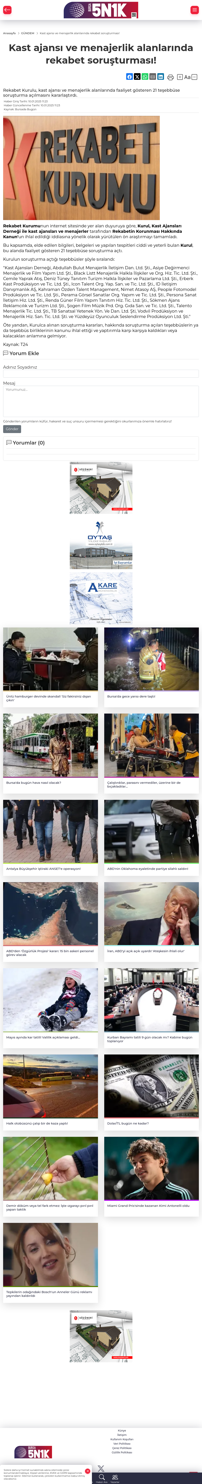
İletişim (122, 1434)
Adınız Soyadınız (20, 367)
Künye (122, 1430)
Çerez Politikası (122, 1448)
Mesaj (9, 383)
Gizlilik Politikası (122, 1452)
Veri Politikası (122, 1443)
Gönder (12, 429)
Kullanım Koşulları (122, 1439)
